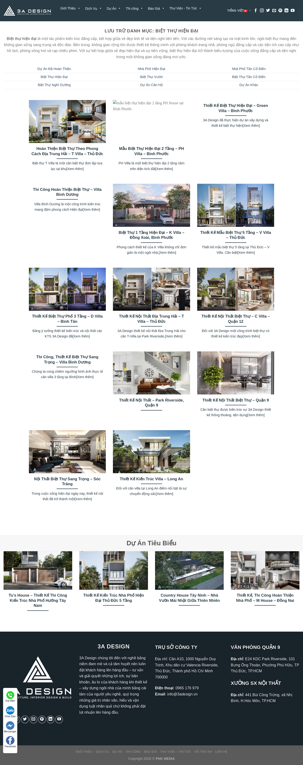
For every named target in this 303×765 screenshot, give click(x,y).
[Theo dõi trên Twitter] (268, 11)
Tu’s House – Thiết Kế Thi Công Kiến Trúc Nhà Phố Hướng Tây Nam (38, 600)
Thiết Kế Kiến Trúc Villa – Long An (151, 479)
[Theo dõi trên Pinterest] (280, 11)
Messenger (10, 727)
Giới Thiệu (70, 8)
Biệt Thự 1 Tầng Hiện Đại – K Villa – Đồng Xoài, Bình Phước (151, 235)
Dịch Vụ (102, 751)
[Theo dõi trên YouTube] (292, 11)
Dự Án (117, 751)
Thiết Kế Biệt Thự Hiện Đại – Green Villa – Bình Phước (235, 108)
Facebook (10, 742)
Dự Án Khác (249, 85)
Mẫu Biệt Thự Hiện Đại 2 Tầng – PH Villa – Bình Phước (151, 151)
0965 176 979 (187, 688)
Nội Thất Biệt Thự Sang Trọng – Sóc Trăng (67, 481)
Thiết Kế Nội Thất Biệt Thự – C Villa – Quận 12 (235, 319)
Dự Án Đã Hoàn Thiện (54, 69)
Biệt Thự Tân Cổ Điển (249, 77)
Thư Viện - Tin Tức (185, 8)
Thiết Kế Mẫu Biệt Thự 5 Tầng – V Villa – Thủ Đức (235, 235)
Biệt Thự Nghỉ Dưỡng (54, 85)
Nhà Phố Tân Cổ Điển (249, 69)
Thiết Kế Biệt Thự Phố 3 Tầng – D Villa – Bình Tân (67, 319)
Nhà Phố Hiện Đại (151, 69)
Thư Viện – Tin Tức (175, 751)
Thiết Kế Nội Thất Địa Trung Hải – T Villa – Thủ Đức (151, 319)
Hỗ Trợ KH (70, 25)
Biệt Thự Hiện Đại (54, 77)
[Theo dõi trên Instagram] (262, 11)
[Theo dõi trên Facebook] (256, 11)
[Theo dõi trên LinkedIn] (286, 11)
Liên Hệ (91, 25)
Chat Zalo (10, 712)
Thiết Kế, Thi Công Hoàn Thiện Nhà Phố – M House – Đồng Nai (265, 598)
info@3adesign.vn (182, 694)
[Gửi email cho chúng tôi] (274, 11)
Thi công (133, 751)
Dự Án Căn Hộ (151, 85)
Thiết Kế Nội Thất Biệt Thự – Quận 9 (235, 400)
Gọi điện (10, 696)
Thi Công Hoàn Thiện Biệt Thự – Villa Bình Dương (67, 192)
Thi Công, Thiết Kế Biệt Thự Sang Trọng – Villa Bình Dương (67, 359)
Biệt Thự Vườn (151, 77)
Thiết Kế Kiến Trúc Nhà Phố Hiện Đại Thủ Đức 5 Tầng (113, 598)
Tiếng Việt (239, 10)
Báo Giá (150, 751)
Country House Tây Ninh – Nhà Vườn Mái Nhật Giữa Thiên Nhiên (189, 598)
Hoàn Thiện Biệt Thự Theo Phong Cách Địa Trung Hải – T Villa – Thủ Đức (67, 151)
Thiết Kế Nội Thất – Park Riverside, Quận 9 (151, 403)
